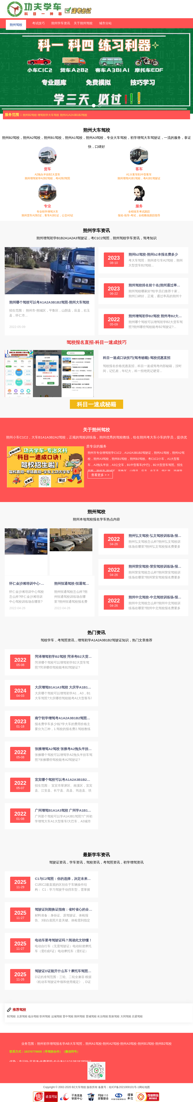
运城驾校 (56, 1016)
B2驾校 (11, 1016)
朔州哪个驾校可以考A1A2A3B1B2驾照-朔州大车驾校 (49, 302)
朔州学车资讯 (60, 23)
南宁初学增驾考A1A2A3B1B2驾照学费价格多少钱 (64, 718)
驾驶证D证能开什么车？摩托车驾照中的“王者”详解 (64, 971)
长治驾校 (102, 1016)
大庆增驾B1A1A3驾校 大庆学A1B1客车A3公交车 (64, 687)
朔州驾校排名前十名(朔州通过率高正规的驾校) (156, 285)
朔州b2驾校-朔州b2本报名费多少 (153, 254)
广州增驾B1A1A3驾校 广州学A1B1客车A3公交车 (64, 810)
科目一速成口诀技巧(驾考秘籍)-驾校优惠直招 (136, 358)
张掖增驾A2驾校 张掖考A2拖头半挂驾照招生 (64, 749)
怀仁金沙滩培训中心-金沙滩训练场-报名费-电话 (27, 583)
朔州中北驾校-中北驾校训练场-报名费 (156, 597)
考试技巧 (38, 23)
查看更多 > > (100, 475)
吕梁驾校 (137, 1016)
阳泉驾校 (114, 1016)
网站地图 (144, 1087)
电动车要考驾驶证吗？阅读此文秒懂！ (63, 940)
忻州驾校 (45, 1016)
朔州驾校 (16, 23)
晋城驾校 (91, 1016)
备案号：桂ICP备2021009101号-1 (118, 1087)
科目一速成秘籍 (96, 404)
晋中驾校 (68, 1016)
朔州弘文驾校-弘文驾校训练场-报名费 (156, 536)
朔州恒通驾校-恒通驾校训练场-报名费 (72, 583)
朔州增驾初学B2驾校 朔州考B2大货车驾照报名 (156, 316)
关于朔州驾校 (83, 23)
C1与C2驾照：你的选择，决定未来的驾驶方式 (64, 879)
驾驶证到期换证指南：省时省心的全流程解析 (64, 909)
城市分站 (105, 23)
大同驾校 (125, 1016)
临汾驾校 (33, 1016)
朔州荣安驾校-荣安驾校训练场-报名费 (156, 566)
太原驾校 (22, 1016)
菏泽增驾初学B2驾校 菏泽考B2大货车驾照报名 (64, 656)
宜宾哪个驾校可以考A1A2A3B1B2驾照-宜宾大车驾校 (64, 779)
